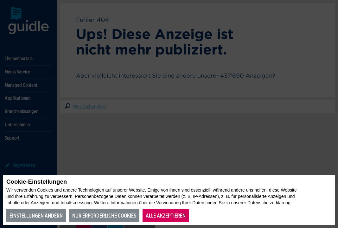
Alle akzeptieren (166, 215)
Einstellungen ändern (36, 215)
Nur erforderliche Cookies (104, 215)
